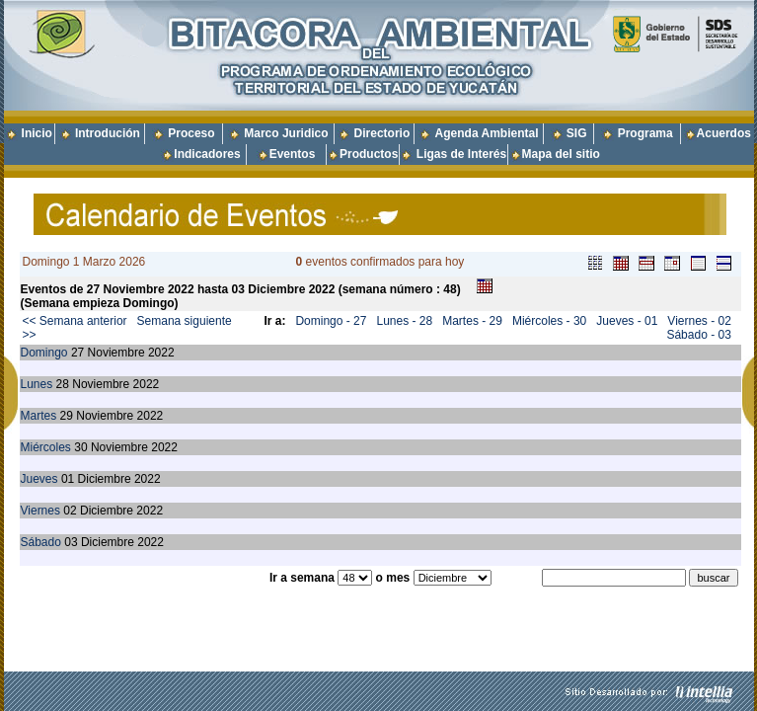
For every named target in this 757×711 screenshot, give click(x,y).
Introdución (107, 133)
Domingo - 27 (330, 321)
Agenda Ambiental (487, 133)
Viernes (40, 510)
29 (66, 416)
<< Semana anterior (75, 321)
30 (80, 447)
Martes (39, 416)
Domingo (44, 352)
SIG (577, 133)
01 (67, 479)
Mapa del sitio (554, 154)
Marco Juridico (286, 133)
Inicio (37, 133)
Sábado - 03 (698, 335)
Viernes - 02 (698, 321)
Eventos (292, 154)
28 (62, 384)
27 (77, 352)
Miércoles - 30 (549, 321)
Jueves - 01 (626, 321)
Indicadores (207, 154)
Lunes (37, 384)
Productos (369, 154)
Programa (645, 133)
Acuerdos (724, 133)
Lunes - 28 (404, 321)
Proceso (191, 133)
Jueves (39, 479)
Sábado (41, 542)
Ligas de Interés (461, 154)
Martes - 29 (472, 321)
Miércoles (46, 447)
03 (70, 542)
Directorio (382, 133)
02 (69, 510)
